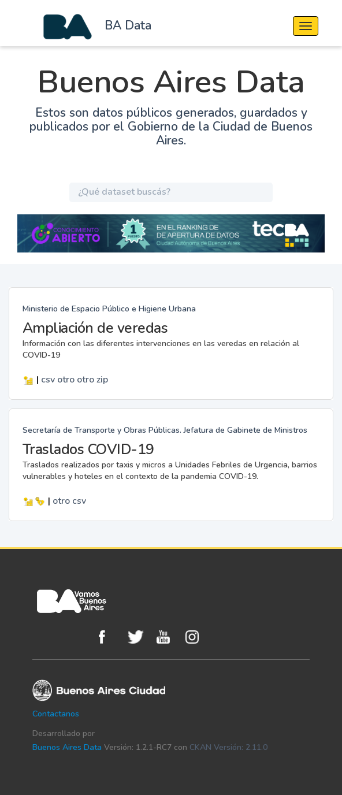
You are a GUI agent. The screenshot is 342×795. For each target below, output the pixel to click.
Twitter (139, 637)
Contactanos (55, 713)
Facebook (110, 637)
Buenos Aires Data (67, 747)
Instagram (197, 637)
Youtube (168, 637)
